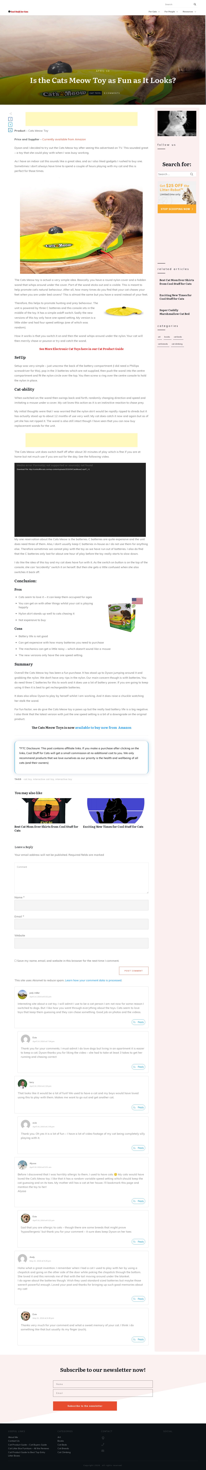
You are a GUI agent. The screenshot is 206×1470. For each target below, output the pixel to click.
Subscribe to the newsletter (85, 1406)
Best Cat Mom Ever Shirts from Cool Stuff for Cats (177, 281)
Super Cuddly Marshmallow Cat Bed (177, 311)
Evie (35, 1037)
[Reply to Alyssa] (138, 1201)
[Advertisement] (82, 119)
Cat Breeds (163, 344)
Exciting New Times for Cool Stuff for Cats (177, 297)
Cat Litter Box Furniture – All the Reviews (28, 1448)
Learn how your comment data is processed (93, 980)
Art (159, 337)
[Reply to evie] (138, 1148)
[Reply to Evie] (138, 1067)
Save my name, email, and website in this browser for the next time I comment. (68, 960)
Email (19, 916)
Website (19, 935)
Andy (32, 1257)
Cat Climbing (177, 344)
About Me (13, 1437)
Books (167, 337)
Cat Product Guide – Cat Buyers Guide (27, 1444)
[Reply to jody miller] (138, 1022)
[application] (80, 500)
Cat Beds (178, 337)
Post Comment (134, 971)
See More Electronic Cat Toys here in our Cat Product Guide (81, 349)
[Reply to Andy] (138, 1299)
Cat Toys (95, 93)
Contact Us (14, 1440)
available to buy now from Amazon (103, 727)
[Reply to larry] (138, 1107)
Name (19, 897)
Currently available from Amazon (64, 139)
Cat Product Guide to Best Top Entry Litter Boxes (26, 1454)
